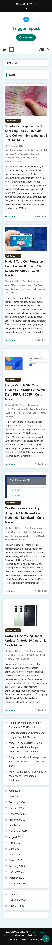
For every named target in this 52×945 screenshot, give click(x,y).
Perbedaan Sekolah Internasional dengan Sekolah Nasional (27, 735)
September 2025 (18, 831)
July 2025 (14, 842)
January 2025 (16, 871)
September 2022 (18, 883)
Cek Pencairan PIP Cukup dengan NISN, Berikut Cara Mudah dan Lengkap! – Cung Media (24, 515)
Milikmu (8, 659)
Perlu (42, 413)
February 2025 (17, 866)
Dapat (42, 655)
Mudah (42, 289)
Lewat (28, 289)
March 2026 (15, 796)
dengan (18, 536)
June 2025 (15, 848)
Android (24, 655)
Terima (33, 158)
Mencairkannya (12, 158)
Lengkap (27, 536)
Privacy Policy (36, 940)
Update (26, 659)
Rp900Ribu (24, 158)
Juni (18, 289)
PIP (6, 416)
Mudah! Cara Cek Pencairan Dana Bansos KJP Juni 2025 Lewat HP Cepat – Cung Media (24, 268)
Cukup (40, 532)
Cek (16, 154)
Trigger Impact (17, 905)
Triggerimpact (26, 28)
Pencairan (9, 293)
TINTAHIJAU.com (13, 161)
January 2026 (16, 808)
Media (35, 289)
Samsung (17, 659)
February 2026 (17, 802)
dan (21, 154)
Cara (12, 154)
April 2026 (14, 790)
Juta (26, 154)
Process (13, 894)
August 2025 (16, 837)
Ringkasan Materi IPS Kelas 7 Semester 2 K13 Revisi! (25, 725)
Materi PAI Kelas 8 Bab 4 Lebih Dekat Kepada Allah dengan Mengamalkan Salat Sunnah (25, 747)
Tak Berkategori (13, 121)
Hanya (44, 409)
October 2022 (16, 877)
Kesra (41, 154)
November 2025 (18, 819)
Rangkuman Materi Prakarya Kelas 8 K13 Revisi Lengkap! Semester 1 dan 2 (27, 761)
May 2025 (14, 854)
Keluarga (33, 154)
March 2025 (15, 860)
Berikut (43, 150)
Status (12, 416)
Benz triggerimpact (14, 150)
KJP (23, 289)
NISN (27, 413)
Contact (24, 940)
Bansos (23, 285)
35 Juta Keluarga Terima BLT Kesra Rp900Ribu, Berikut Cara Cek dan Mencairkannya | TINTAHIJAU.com (26, 133)
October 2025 (16, 825)
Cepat (40, 285)
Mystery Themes (40, 935)
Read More (10, 216)
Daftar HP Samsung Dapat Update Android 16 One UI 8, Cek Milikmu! (25, 640)
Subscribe (26, 37)
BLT (7, 154)
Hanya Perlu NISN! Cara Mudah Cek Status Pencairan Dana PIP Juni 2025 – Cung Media (25, 392)
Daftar (36, 655)
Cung (7, 289)
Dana (13, 289)
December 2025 (18, 813)
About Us (14, 940)
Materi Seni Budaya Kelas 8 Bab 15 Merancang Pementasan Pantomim (28, 776)
